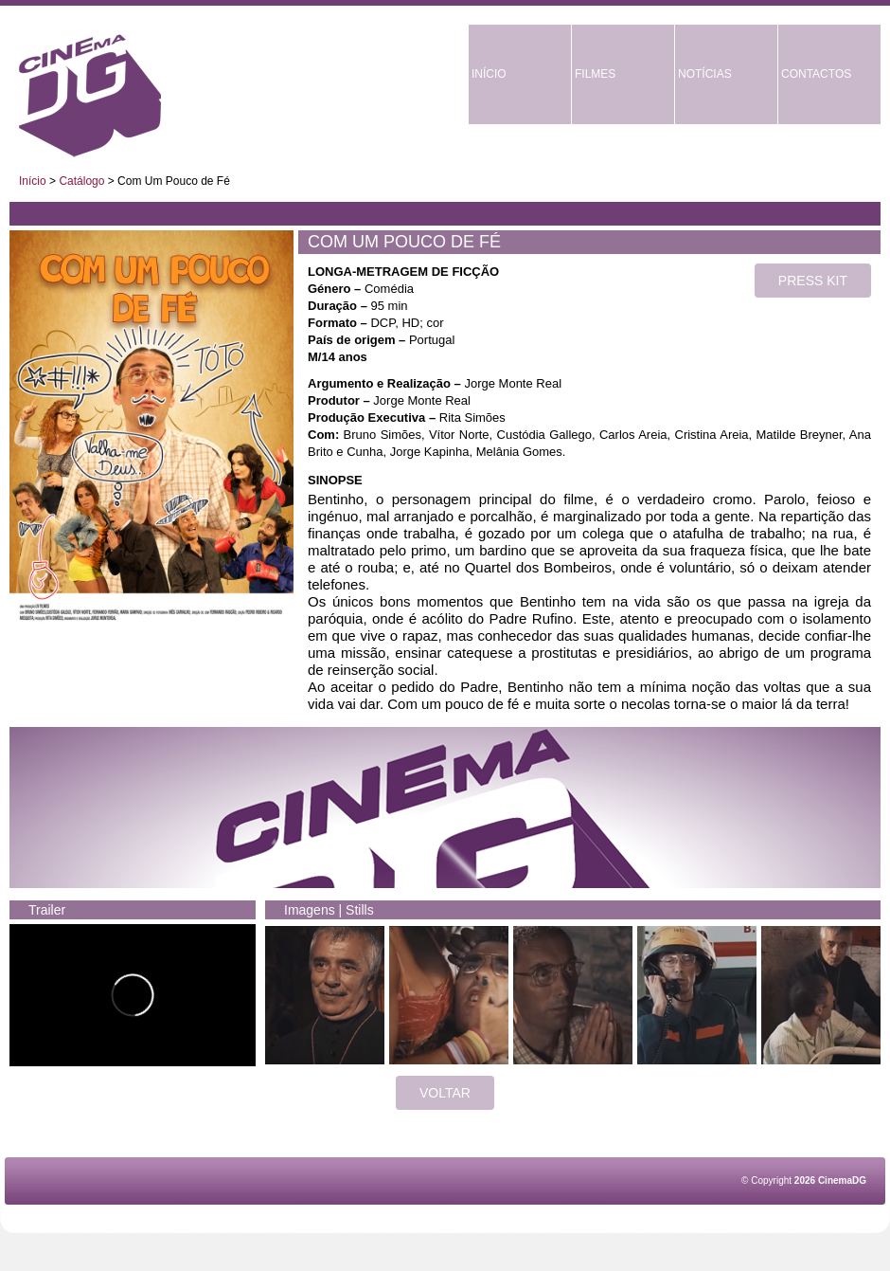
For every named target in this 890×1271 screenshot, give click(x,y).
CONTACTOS (816, 74)
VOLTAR (445, 1092)
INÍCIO (489, 74)
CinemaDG (90, 96)
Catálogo (81, 181)
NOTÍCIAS (705, 74)
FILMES (595, 74)
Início (32, 181)
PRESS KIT (812, 280)
